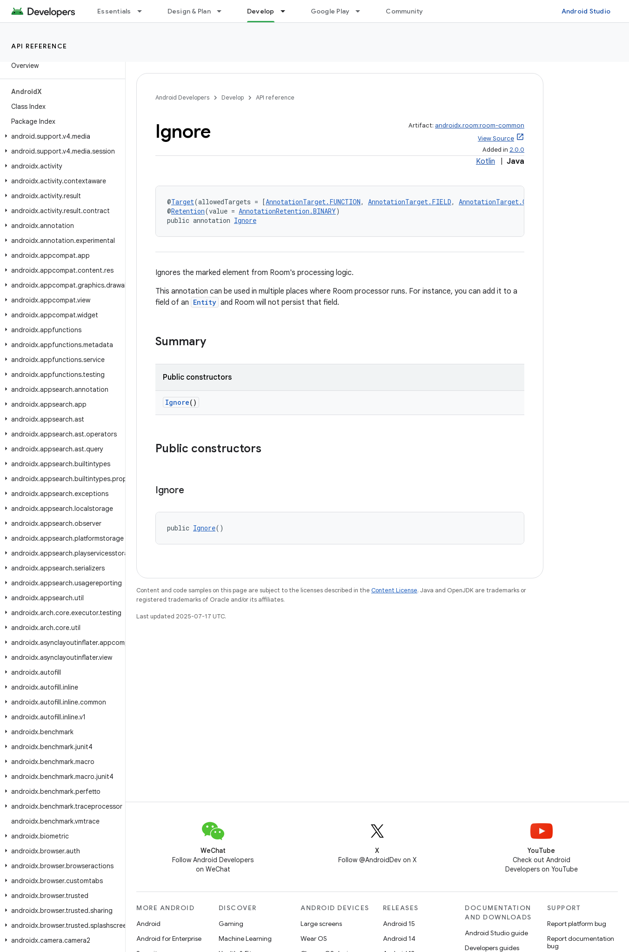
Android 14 (399, 938)
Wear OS (314, 938)
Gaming (231, 923)
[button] (60, 136)
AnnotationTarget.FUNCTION (313, 201)
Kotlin (485, 161)
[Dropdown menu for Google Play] (362, 11)
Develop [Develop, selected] (260, 11)
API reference (39, 46)
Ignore (245, 220)
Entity (204, 302)
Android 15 (399, 923)
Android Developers (182, 97)
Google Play (330, 11)
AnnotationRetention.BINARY (287, 211)
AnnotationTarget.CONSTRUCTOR (512, 201)
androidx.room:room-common (479, 125)
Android (148, 923)
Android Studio (586, 11)
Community (404, 11)
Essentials (114, 11)
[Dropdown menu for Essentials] (143, 11)
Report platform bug (576, 923)
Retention (188, 211)
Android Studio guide (496, 933)
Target (182, 201)
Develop (232, 97)
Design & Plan (189, 11)
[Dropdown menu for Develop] (287, 11)
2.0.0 (516, 150)
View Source (496, 138)
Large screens (321, 923)
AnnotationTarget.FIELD (409, 201)
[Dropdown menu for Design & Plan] (223, 11)
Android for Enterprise (168, 938)
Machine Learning (245, 938)
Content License (394, 590)
